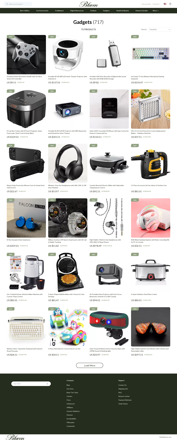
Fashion (93, 11)
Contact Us (122, 385)
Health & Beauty (122, 11)
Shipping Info (123, 389)
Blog (68, 385)
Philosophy (70, 422)
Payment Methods (125, 400)
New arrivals (146, 4)
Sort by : (144, 29)
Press (69, 400)
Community (71, 426)
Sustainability (71, 419)
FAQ (120, 392)
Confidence (59, 11)
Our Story (70, 389)
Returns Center (124, 396)
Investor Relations (73, 411)
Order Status (123, 404)
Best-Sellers (24, 11)
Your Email (17, 384)
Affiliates (70, 407)
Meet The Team (72, 392)
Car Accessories (42, 11)
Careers (69, 396)
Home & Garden (142, 11)
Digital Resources (77, 11)
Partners (70, 415)
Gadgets (106, 11)
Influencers (71, 404)
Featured (156, 4)
